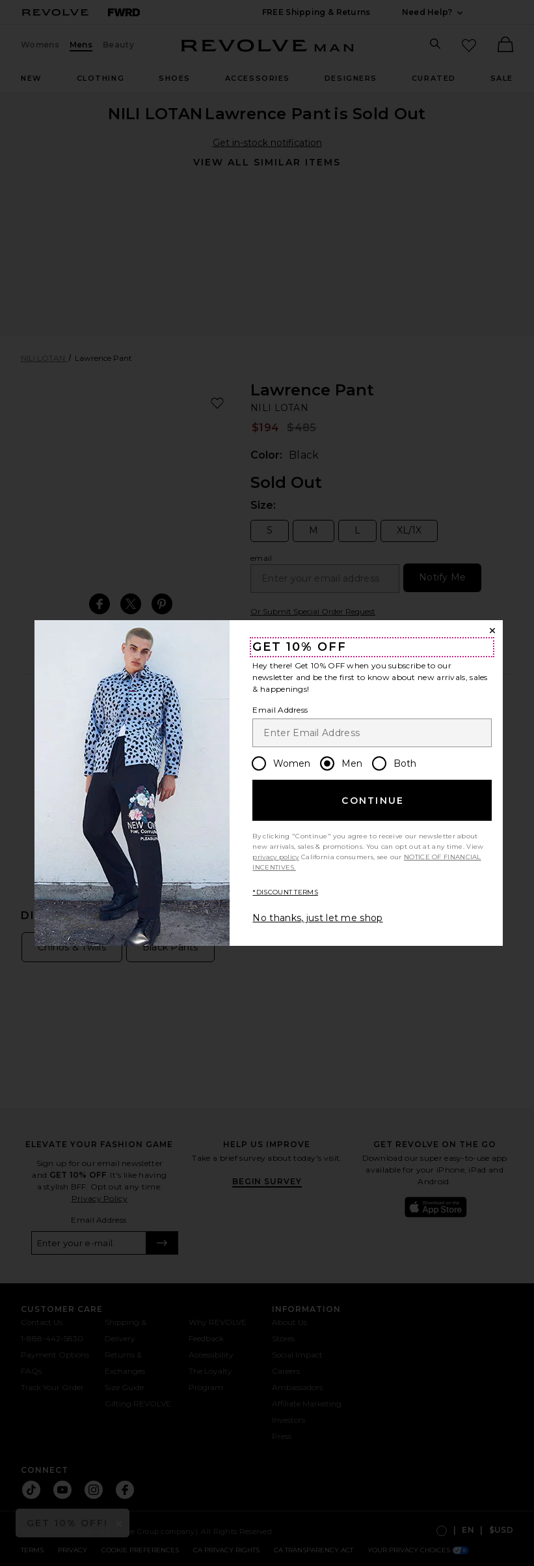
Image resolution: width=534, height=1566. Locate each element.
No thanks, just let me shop (317, 918)
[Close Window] (492, 630)
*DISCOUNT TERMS (285, 892)
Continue (372, 800)
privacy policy (275, 857)
